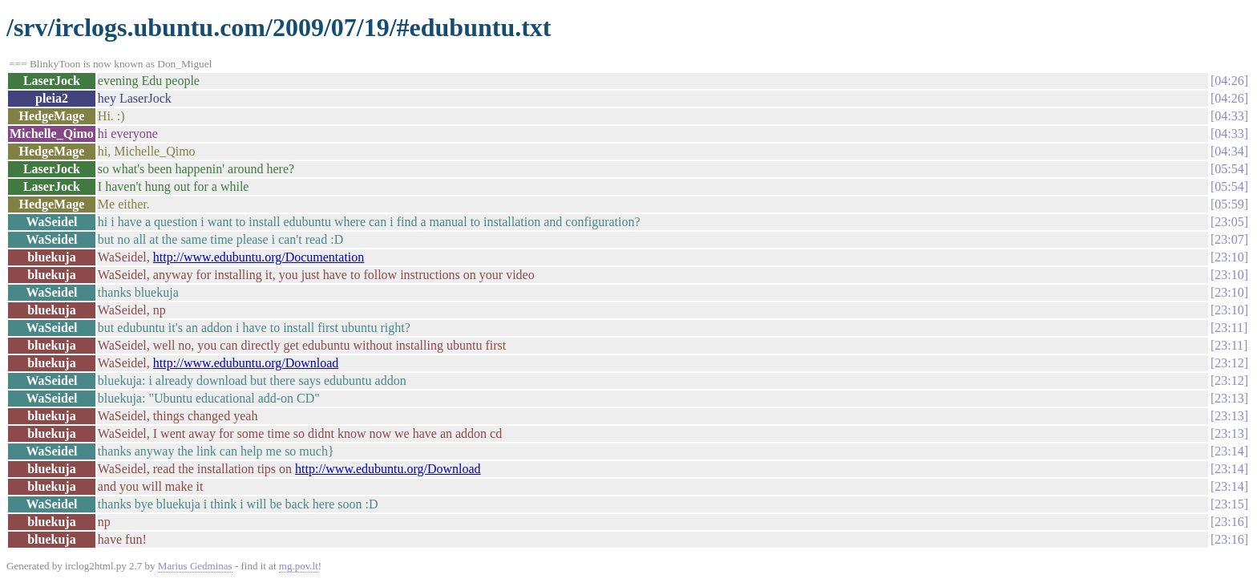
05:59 (1229, 204)
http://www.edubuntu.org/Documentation (259, 257)
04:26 (1229, 80)
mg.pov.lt (298, 566)
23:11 (1229, 327)
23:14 (1229, 451)
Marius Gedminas (195, 566)
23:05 (1229, 222)
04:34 (1229, 151)
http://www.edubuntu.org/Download (246, 363)
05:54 (1229, 169)
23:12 (1229, 363)
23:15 (1229, 504)
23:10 (1229, 257)
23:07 (1229, 239)
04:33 (1229, 116)
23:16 (1229, 521)
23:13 (1229, 398)
